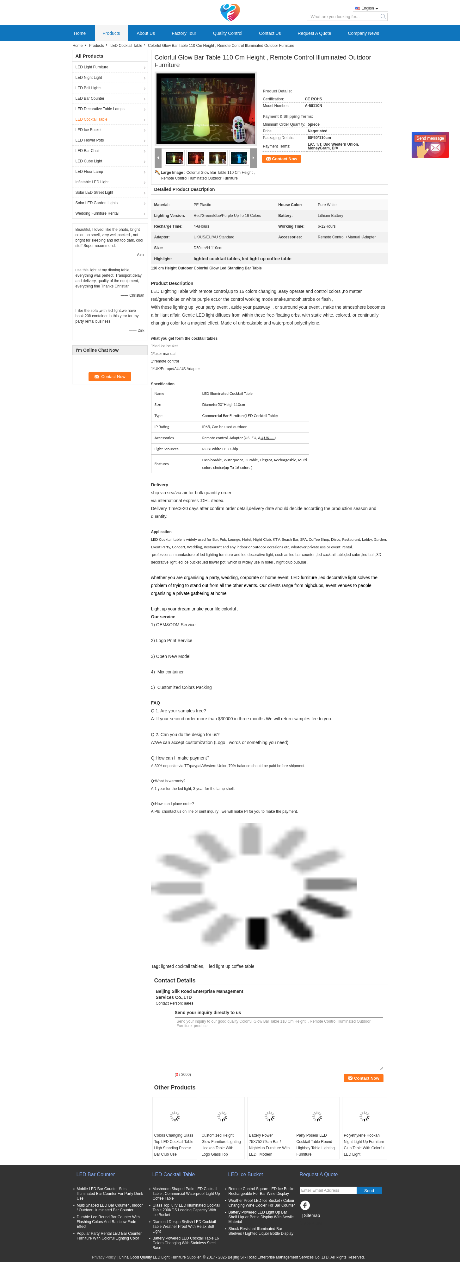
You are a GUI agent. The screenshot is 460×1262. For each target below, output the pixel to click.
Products (111, 33)
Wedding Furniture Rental (97, 213)
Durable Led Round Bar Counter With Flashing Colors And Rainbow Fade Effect (108, 1222)
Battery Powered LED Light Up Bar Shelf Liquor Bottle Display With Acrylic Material (261, 1217)
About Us (146, 33)
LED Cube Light (89, 161)
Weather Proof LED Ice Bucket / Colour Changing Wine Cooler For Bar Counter (262, 1203)
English (370, 8)
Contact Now (284, 158)
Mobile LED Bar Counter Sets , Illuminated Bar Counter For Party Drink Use (110, 1194)
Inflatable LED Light (92, 182)
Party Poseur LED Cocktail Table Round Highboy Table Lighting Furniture (316, 1145)
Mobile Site (311, 1223)
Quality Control (227, 33)
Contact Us (270, 33)
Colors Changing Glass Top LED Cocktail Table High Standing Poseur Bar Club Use (173, 1145)
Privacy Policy (104, 1257)
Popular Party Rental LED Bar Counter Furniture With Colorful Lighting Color (109, 1235)
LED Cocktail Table (126, 45)
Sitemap (312, 1215)
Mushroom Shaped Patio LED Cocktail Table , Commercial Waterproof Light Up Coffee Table (186, 1194)
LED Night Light (89, 77)
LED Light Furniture (92, 67)
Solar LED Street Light (94, 192)
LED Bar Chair (88, 150)
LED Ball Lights (88, 88)
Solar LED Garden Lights (97, 203)
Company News (363, 33)
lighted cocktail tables (182, 966)
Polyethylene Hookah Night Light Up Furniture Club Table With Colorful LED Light (364, 1145)
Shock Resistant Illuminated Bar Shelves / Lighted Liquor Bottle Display (261, 1231)
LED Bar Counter (90, 98)
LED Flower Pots (90, 140)
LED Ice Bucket (89, 130)
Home (80, 33)
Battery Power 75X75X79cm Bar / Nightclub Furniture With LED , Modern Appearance (269, 1148)
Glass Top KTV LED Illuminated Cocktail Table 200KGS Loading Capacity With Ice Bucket (186, 1210)
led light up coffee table (232, 966)
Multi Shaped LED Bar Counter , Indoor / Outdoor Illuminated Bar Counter (110, 1207)
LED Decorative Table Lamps (100, 109)
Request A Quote (314, 33)
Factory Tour (184, 33)
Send (369, 1190)
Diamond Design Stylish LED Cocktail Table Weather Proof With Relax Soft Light (184, 1227)
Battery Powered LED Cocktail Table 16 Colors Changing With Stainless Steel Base (186, 1243)
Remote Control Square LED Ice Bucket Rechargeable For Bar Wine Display (262, 1191)
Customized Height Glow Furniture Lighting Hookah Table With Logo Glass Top (221, 1145)
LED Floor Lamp (89, 171)
